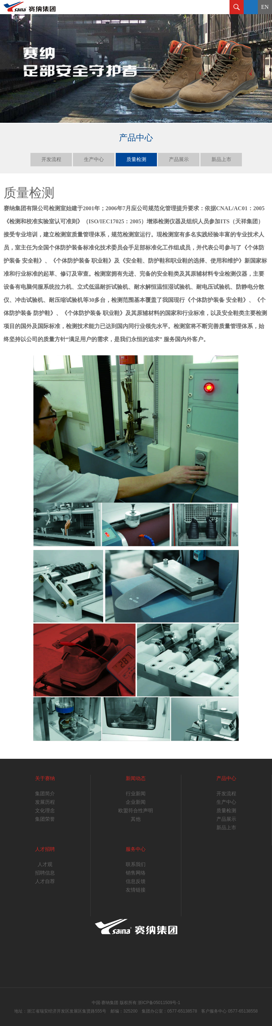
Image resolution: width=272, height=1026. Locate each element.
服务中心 (136, 849)
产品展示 (179, 159)
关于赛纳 (45, 778)
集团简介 (45, 793)
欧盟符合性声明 (135, 810)
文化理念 (45, 810)
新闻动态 (136, 778)
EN (264, 7)
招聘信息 (45, 873)
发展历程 (45, 802)
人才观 (45, 864)
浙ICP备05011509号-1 (159, 1002)
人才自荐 (45, 881)
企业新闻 (136, 802)
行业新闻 (136, 793)
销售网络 (136, 873)
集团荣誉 (45, 819)
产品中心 (226, 778)
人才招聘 (45, 849)
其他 (136, 819)
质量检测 (136, 159)
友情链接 (136, 890)
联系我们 (136, 864)
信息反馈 (136, 881)
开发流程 (51, 159)
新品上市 (221, 159)
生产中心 (94, 159)
